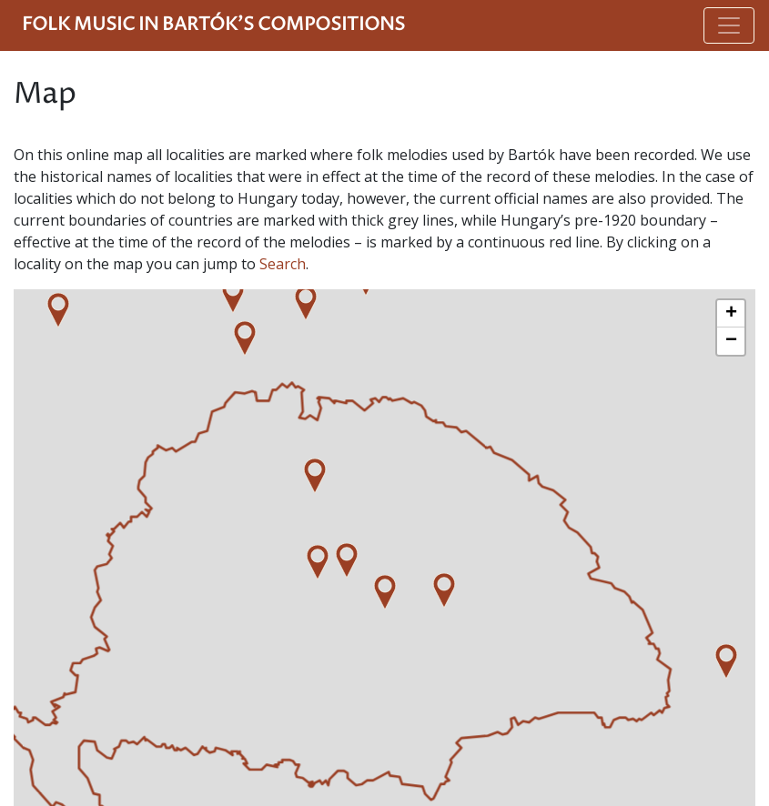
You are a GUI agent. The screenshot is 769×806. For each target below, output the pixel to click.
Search (282, 264)
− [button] (731, 341)
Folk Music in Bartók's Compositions (213, 25)
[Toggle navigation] (728, 25)
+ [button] (731, 313)
